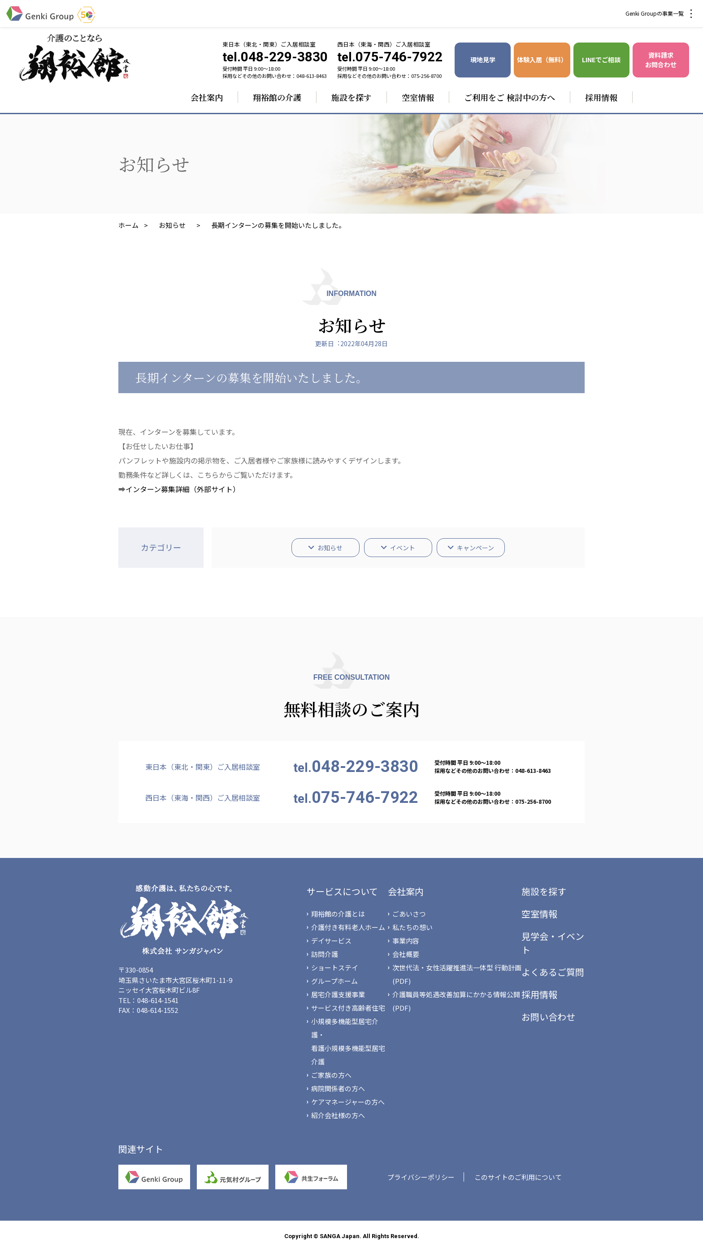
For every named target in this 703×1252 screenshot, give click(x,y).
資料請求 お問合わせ (661, 60)
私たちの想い (412, 927)
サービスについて (342, 891)
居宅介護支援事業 (338, 994)
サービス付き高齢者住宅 (348, 1007)
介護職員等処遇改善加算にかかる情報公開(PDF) (456, 1001)
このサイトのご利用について (518, 1177)
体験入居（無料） (542, 59)
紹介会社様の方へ (338, 1115)
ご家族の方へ (331, 1075)
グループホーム (334, 981)
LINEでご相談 (601, 59)
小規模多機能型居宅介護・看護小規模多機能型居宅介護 (348, 1041)
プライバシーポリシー (421, 1177)
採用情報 (601, 97)
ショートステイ (334, 967)
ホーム (128, 225)
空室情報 (418, 97)
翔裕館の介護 (277, 97)
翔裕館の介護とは (338, 913)
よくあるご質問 (552, 971)
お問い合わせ (548, 1016)
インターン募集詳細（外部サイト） (183, 489)
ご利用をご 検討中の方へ (509, 97)
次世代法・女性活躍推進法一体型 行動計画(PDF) (456, 974)
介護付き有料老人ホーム (348, 927)
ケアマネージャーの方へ (348, 1101)
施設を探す (351, 97)
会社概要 (405, 954)
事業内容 (405, 940)
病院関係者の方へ (338, 1088)
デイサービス (331, 940)
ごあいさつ (409, 913)
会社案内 (207, 97)
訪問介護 (324, 954)
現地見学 (482, 59)
